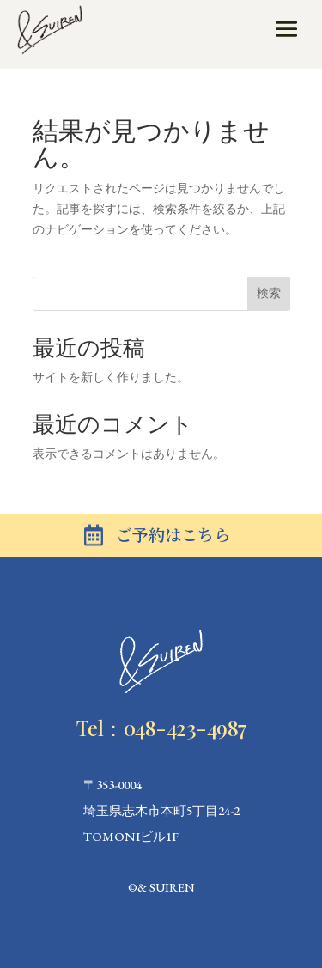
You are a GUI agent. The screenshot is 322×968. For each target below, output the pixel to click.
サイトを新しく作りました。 (111, 377)
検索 (269, 293)
